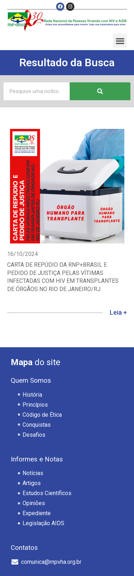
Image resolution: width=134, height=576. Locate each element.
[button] (120, 41)
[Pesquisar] (100, 91)
